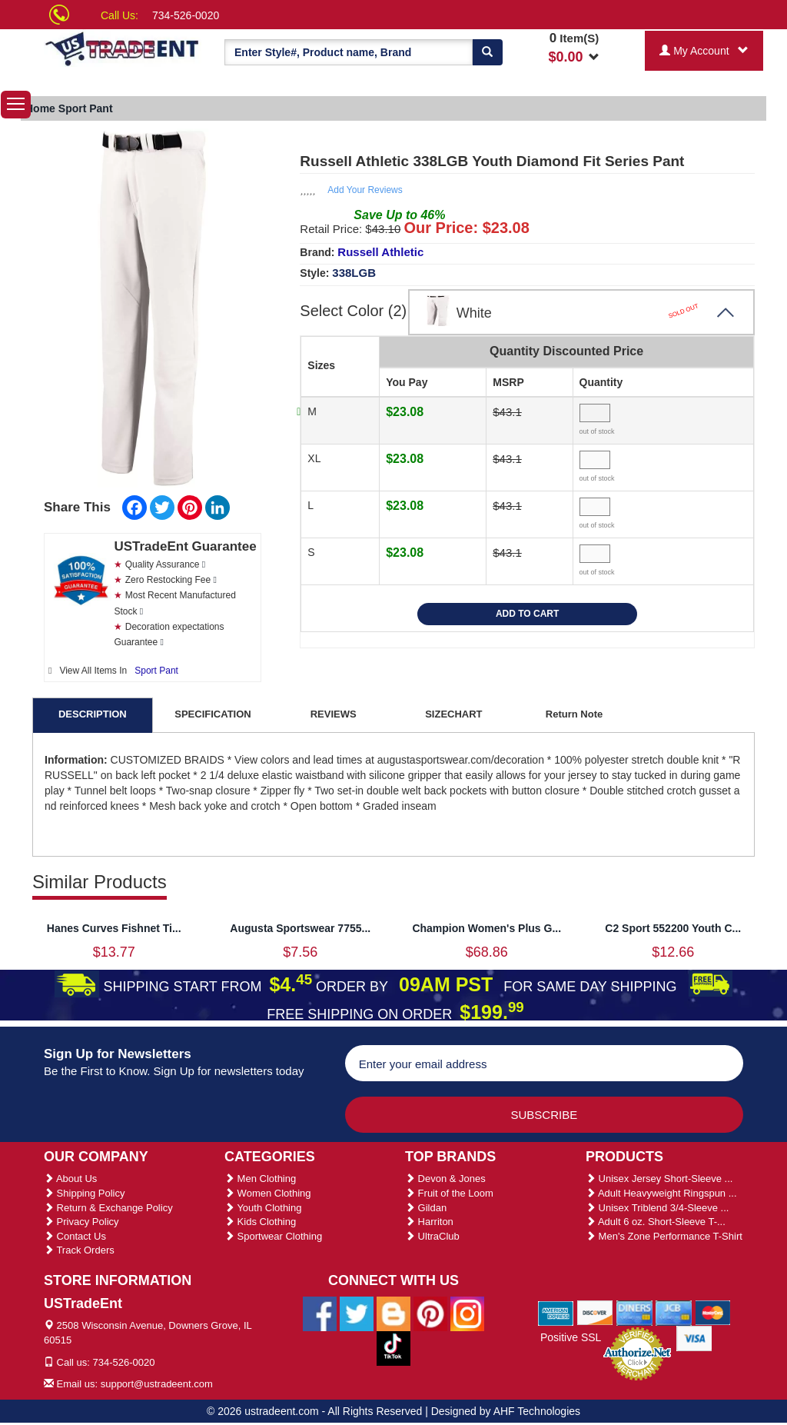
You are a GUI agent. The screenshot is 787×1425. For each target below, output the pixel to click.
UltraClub (432, 1236)
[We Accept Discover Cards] (595, 1312)
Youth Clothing (262, 1208)
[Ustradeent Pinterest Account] (430, 1313)
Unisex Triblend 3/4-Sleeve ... (657, 1208)
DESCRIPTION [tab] (92, 714)
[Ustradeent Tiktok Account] (393, 1347)
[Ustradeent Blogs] (393, 1313)
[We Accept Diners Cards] (634, 1312)
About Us (70, 1178)
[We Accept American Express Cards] (556, 1312)
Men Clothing (260, 1178)
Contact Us (75, 1236)
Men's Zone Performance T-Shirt (664, 1236)
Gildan (426, 1208)
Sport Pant (156, 670)
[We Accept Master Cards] (713, 1312)
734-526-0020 (185, 15)
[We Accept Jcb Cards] (674, 1312)
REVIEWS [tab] (333, 714)
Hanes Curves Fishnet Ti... (114, 928)
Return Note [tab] (574, 714)
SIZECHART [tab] (453, 714)
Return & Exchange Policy (108, 1208)
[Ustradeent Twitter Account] (357, 1313)
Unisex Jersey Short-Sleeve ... (659, 1178)
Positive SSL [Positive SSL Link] (570, 1337)
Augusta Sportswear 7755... (300, 928)
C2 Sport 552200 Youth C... (673, 928)
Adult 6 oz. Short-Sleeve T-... (656, 1221)
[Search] (487, 52)
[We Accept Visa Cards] (694, 1337)
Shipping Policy (84, 1193)
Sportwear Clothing (273, 1236)
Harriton (429, 1221)
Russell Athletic (380, 251)
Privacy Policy (81, 1221)
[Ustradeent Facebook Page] (320, 1313)
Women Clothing (267, 1193)
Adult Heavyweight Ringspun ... (661, 1193)
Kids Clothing (260, 1221)
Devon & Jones (445, 1178)
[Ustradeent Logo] (122, 48)
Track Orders (79, 1250)
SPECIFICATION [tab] (212, 714)
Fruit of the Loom (449, 1193)
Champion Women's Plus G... (486, 928)
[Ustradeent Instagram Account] (467, 1313)
